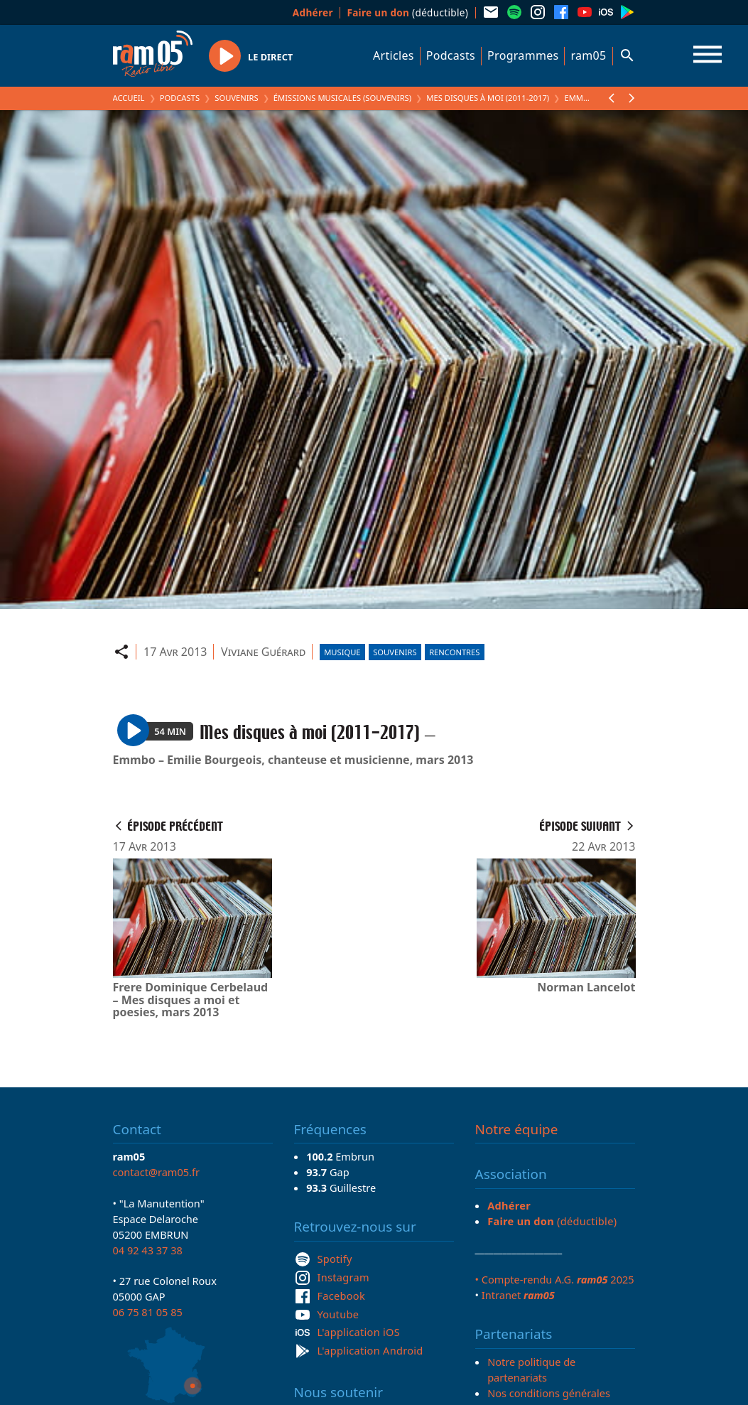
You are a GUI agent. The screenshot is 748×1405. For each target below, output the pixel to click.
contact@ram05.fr (156, 1172)
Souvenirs (236, 97)
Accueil (129, 97)
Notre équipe (516, 1129)
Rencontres (454, 652)
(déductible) (407, 12)
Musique (342, 652)
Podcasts (450, 55)
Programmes (522, 55)
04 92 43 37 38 (148, 1250)
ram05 (588, 55)
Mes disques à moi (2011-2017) (487, 97)
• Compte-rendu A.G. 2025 (554, 1279)
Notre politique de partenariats (531, 1369)
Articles (393, 55)
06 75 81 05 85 (148, 1312)
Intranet (518, 1295)
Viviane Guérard (263, 652)
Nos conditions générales (548, 1393)
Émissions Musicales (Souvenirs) (342, 97)
